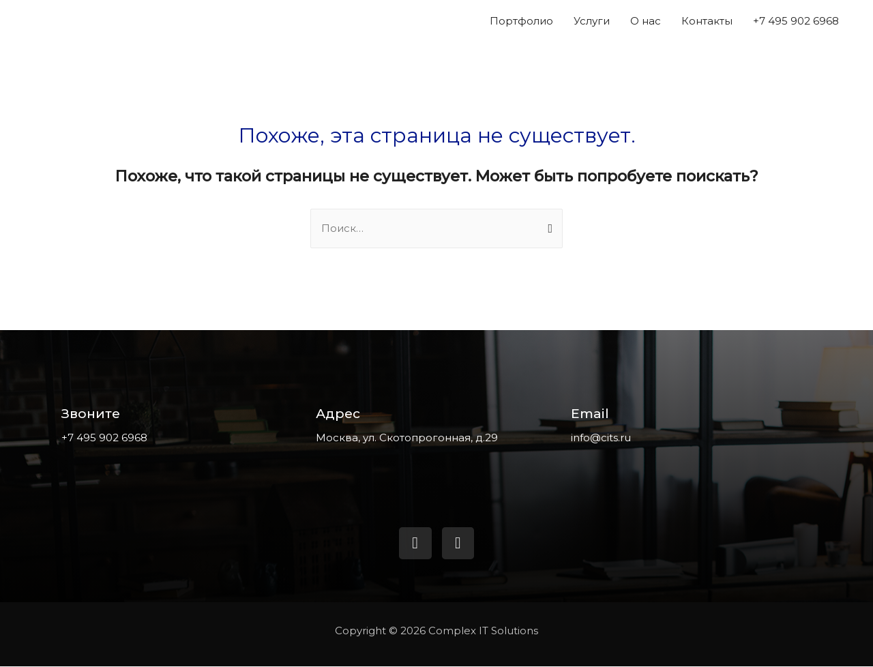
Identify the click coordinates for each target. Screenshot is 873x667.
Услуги (592, 20)
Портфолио (521, 20)
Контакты (707, 20)
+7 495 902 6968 (796, 20)
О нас (645, 20)
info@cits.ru (601, 437)
